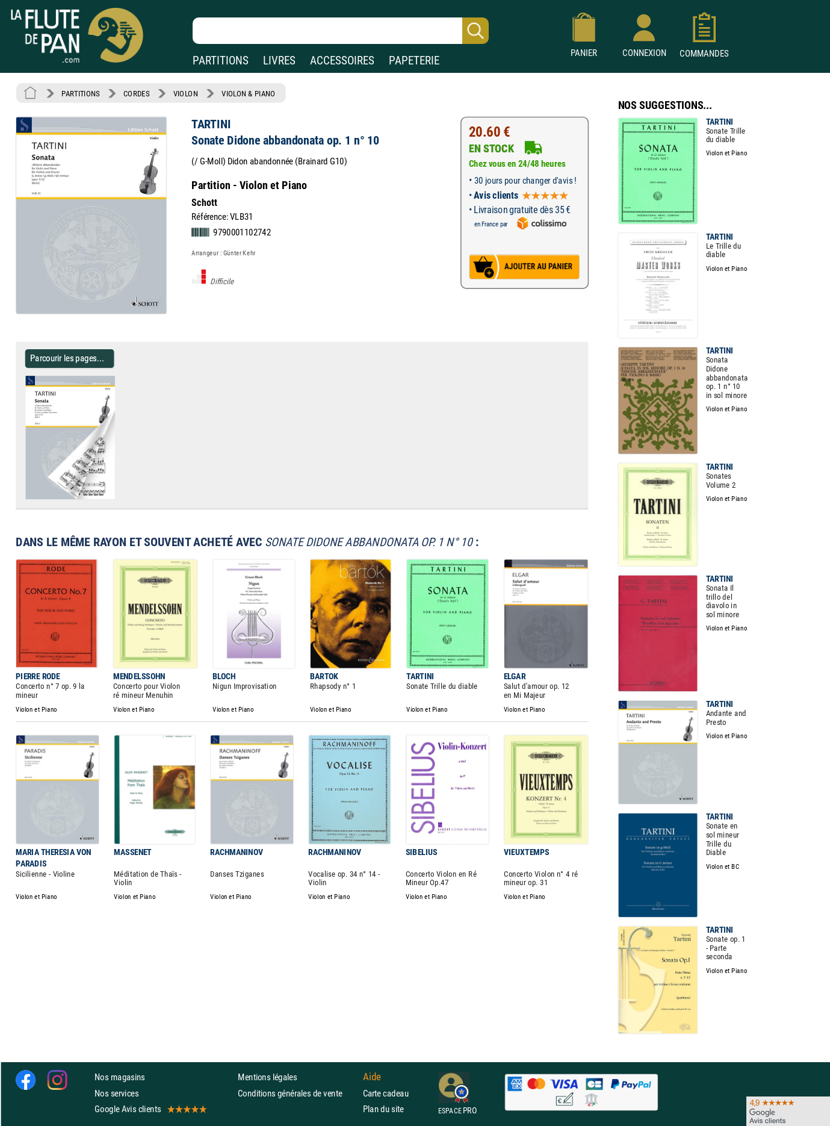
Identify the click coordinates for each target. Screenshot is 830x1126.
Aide (372, 1077)
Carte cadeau (386, 1092)
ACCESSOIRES (342, 60)
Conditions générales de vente (298, 1092)
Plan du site (383, 1109)
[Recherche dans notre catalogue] (341, 30)
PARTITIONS (221, 60)
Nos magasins (119, 1077)
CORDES (136, 93)
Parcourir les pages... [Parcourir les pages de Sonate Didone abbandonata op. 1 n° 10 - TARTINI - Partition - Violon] (67, 358)
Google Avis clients (149, 1109)
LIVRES (279, 60)
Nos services (116, 1092)
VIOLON (185, 93)
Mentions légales (267, 1077)
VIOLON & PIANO (248, 93)
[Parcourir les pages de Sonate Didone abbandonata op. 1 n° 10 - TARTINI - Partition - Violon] (119, 497)
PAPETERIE (414, 60)
